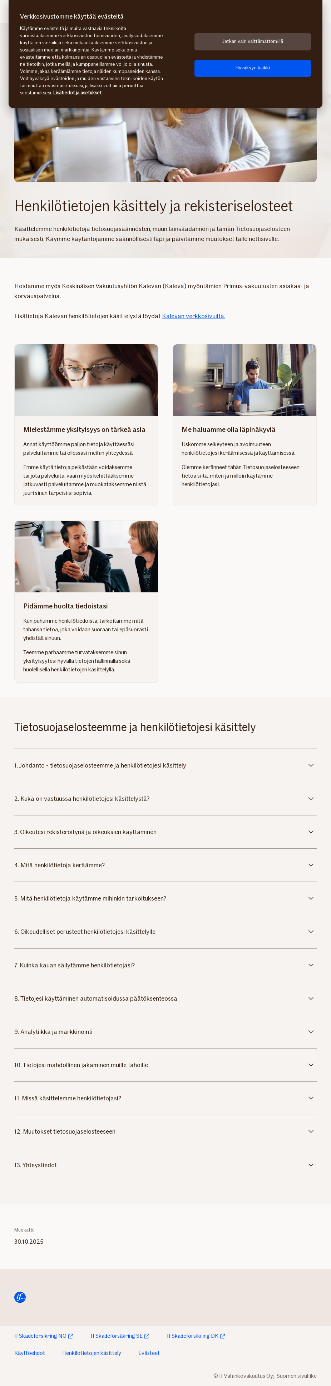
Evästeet (149, 1353)
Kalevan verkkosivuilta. (193, 316)
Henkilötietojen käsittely (91, 1353)
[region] (165, 54)
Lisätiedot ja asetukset (77, 93)
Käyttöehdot (29, 1353)
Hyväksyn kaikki (253, 68)
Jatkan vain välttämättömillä (252, 41)
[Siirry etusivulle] (20, 1297)
